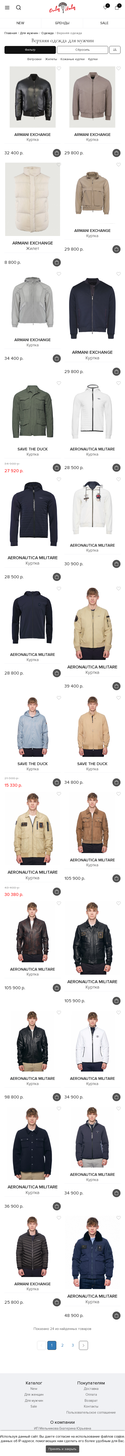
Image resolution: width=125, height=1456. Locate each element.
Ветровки (34, 59)
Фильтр (30, 50)
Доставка (91, 1369)
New (20, 23)
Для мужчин (34, 1381)
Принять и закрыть (62, 1449)
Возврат (91, 1381)
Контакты (91, 1387)
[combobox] (115, 50)
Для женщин (34, 1375)
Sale (104, 23)
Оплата (91, 1375)
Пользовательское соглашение (91, 1393)
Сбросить (82, 50)
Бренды (62, 23)
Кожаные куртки (73, 59)
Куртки (93, 59)
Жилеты (51, 59)
